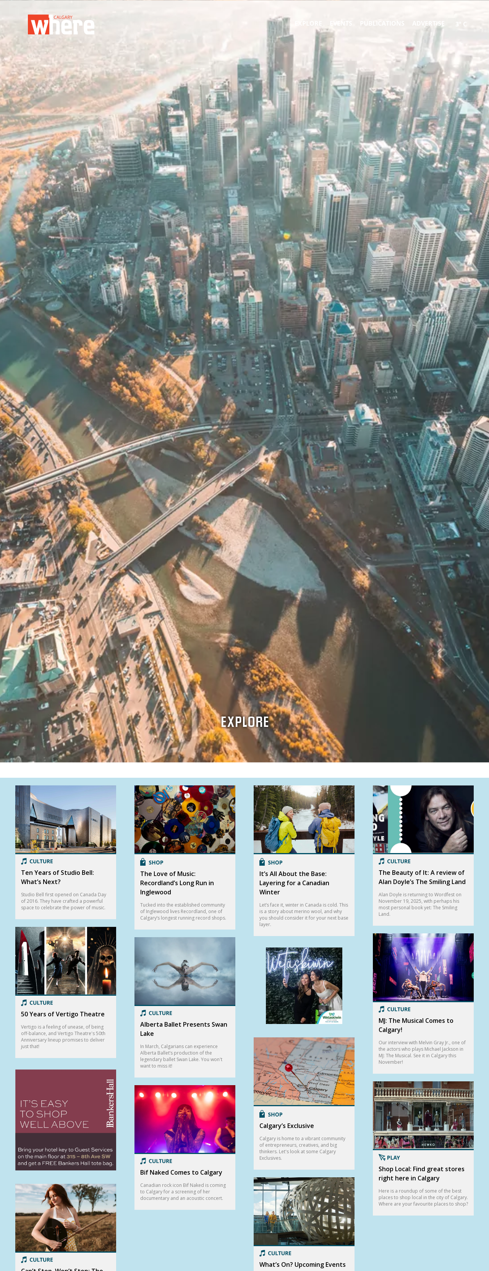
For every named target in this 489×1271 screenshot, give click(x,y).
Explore (308, 23)
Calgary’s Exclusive (286, 1125)
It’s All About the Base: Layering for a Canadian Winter (294, 883)
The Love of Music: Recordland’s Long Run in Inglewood (177, 883)
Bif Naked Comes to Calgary (181, 1172)
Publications (382, 23)
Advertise (428, 23)
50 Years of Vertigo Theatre (63, 1014)
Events (341, 23)
